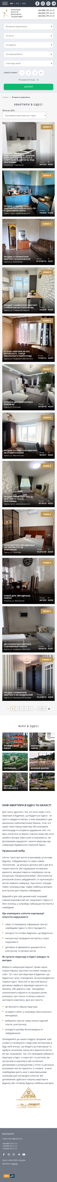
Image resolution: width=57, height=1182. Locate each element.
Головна (5, 97)
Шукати (28, 86)
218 (39, 708)
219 (44, 708)
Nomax (15, 1163)
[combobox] (28, 36)
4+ (41, 72)
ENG (24, 3)
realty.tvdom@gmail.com (12, 1138)
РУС (17, 3)
